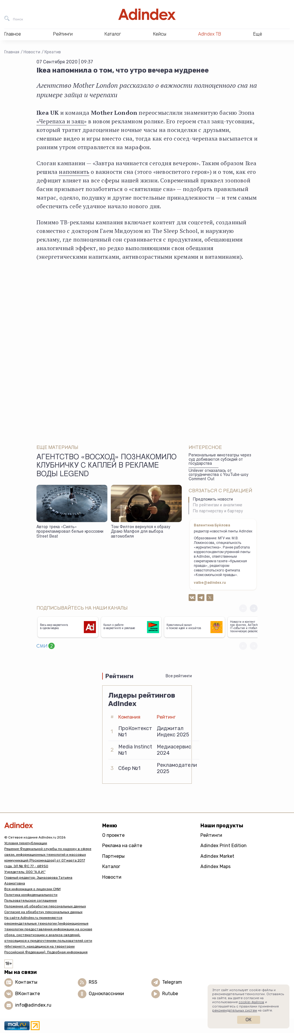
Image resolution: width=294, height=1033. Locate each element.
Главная (11, 52)
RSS (93, 982)
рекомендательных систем (234, 1010)
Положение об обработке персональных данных (45, 906)
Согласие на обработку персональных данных (43, 912)
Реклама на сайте (122, 845)
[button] (254, 608)
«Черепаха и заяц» (61, 121)
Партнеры (113, 856)
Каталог (111, 866)
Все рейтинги (179, 676)
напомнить (74, 172)
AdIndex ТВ (209, 34)
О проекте (113, 835)
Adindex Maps (215, 866)
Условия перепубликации (25, 843)
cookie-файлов (251, 1002)
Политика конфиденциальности (30, 895)
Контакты (26, 982)
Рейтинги (211, 835)
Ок (248, 1019)
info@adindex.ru (33, 1005)
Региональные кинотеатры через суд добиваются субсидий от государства (220, 460)
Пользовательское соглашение (30, 900)
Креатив (53, 52)
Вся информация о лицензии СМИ (32, 889)
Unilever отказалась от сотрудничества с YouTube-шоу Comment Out (218, 475)
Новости (32, 52)
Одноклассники (106, 993)
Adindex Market (217, 856)
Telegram (172, 982)
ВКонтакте (27, 993)
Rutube (170, 993)
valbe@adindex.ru (210, 583)
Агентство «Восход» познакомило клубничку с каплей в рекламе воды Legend (106, 466)
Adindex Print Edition (223, 845)
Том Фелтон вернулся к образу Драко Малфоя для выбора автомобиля (140, 532)
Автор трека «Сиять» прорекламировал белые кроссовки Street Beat (69, 532)
